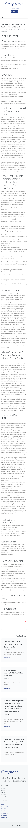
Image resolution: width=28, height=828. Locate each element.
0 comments (4, 31)
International (4, 813)
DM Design (13, 29)
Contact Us (4, 817)
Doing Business (5, 811)
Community (4, 815)
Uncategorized (21, 29)
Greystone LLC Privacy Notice (19, 825)
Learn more (7, 657)
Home (2, 804)
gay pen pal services (13, 41)
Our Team (3, 808)
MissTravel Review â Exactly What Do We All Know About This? (14, 672)
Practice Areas (4, 806)
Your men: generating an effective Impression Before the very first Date (13, 644)
